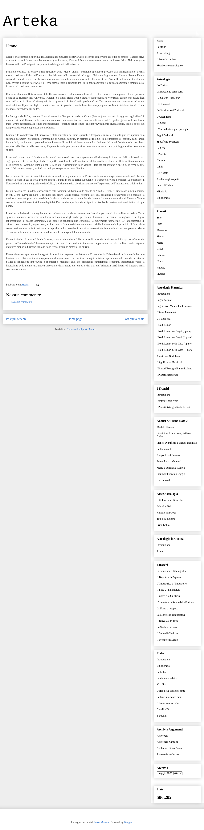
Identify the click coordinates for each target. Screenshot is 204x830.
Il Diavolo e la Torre (167, 621)
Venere (160, 236)
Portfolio (161, 46)
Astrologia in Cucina (168, 754)
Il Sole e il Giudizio (167, 633)
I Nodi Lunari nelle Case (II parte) (175, 349)
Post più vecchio (134, 319)
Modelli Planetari (166, 427)
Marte (160, 242)
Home (160, 40)
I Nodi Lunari (164, 325)
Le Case (161, 148)
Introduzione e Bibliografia (171, 571)
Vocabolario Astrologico (170, 65)
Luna (159, 223)
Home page (75, 319)
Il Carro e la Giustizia (168, 596)
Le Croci (161, 122)
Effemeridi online (166, 59)
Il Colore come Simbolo (169, 500)
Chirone (161, 160)
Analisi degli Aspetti (168, 179)
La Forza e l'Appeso (167, 608)
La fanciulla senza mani (169, 697)
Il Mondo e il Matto (167, 639)
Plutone (161, 273)
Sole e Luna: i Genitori (169, 461)
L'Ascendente (164, 116)
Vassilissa (162, 684)
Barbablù (161, 715)
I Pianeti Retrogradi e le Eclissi (173, 407)
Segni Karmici (164, 300)
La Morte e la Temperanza (171, 614)
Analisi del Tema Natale (169, 748)
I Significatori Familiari (169, 362)
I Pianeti (161, 154)
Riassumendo (164, 480)
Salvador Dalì (164, 506)
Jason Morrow (101, 822)
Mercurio (162, 230)
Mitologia (162, 191)
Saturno (161, 255)
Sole (159, 217)
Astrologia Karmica (167, 741)
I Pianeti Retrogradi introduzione (174, 368)
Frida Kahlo (163, 525)
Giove (160, 248)
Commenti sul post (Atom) (81, 329)
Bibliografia (163, 197)
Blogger (128, 822)
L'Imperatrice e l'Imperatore (172, 583)
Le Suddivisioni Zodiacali (170, 110)
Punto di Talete (165, 185)
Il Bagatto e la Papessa (169, 577)
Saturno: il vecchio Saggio (171, 474)
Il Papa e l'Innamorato (168, 589)
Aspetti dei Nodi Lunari (169, 356)
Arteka (30, 21)
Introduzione (163, 293)
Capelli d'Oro (164, 709)
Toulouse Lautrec (166, 518)
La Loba (161, 672)
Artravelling (163, 53)
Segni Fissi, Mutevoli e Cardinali (174, 306)
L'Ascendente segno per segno (173, 129)
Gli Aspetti (162, 172)
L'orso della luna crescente (171, 690)
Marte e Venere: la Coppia (171, 467)
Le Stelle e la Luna (167, 627)
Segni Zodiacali (165, 135)
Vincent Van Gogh (166, 512)
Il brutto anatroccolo (167, 703)
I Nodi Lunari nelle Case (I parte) (174, 343)
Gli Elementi (163, 104)
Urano (160, 261)
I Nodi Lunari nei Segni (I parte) (174, 331)
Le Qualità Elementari (168, 97)
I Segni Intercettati (167, 312)
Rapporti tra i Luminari (169, 455)
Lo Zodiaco (163, 85)
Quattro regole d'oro (167, 400)
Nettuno (161, 267)
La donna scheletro (167, 678)
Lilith (160, 166)
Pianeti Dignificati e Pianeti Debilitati (177, 442)
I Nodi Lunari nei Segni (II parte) (174, 337)
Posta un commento (21, 302)
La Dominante (164, 449)
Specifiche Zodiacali (168, 141)
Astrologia (162, 735)
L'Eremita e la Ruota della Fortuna (175, 602)
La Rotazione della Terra (170, 91)
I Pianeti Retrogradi (167, 374)
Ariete (160, 551)
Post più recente (16, 319)
